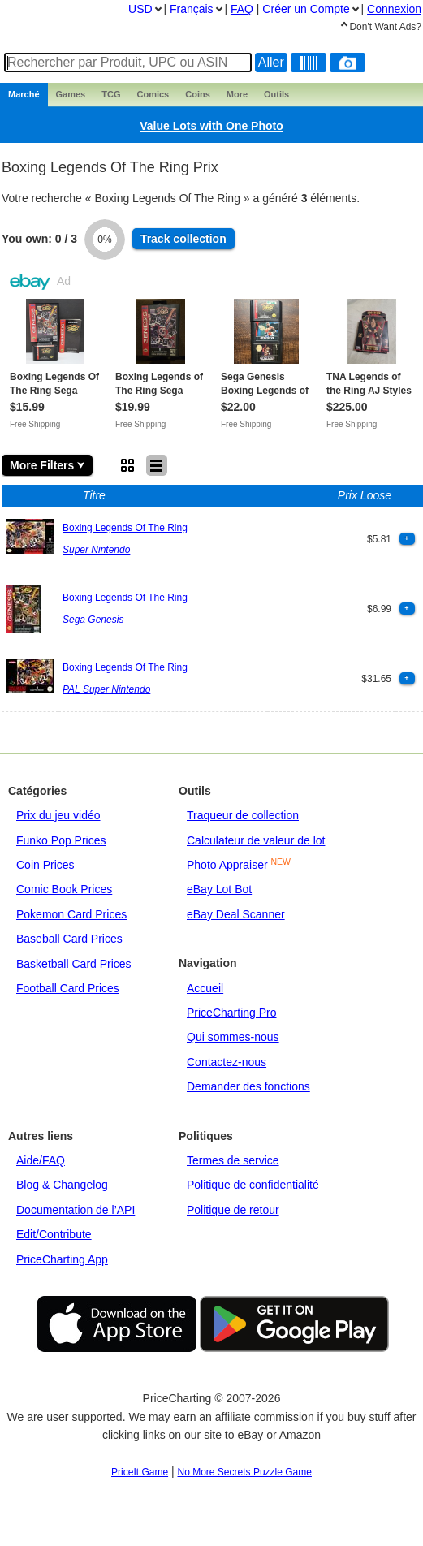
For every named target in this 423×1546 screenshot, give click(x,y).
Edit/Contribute (54, 1234)
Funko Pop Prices (61, 840)
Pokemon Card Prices (71, 914)
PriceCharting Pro (232, 1012)
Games (71, 94)
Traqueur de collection (243, 815)
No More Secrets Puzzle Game (245, 1472)
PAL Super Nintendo (106, 689)
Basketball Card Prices (74, 963)
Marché (24, 94)
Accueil (205, 988)
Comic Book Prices (64, 889)
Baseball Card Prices (69, 938)
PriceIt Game (139, 1472)
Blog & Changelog (62, 1184)
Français (192, 8)
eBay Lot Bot (219, 889)
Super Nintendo (96, 549)
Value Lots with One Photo (211, 125)
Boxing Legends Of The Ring (125, 527)
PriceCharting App (62, 1259)
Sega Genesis (93, 619)
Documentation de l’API (75, 1209)
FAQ (242, 8)
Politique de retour (233, 1209)
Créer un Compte (305, 8)
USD (140, 8)
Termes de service (233, 1160)
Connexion (394, 8)
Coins (197, 94)
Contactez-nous (226, 1062)
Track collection (183, 238)
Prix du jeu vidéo (58, 815)
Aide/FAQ (40, 1160)
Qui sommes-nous (233, 1036)
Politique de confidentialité (253, 1184)
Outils (276, 94)
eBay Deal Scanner (236, 914)
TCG (110, 94)
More (237, 94)
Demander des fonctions (248, 1086)
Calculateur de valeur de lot (256, 840)
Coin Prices (45, 864)
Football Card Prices (67, 988)
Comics (152, 94)
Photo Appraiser (227, 864)
